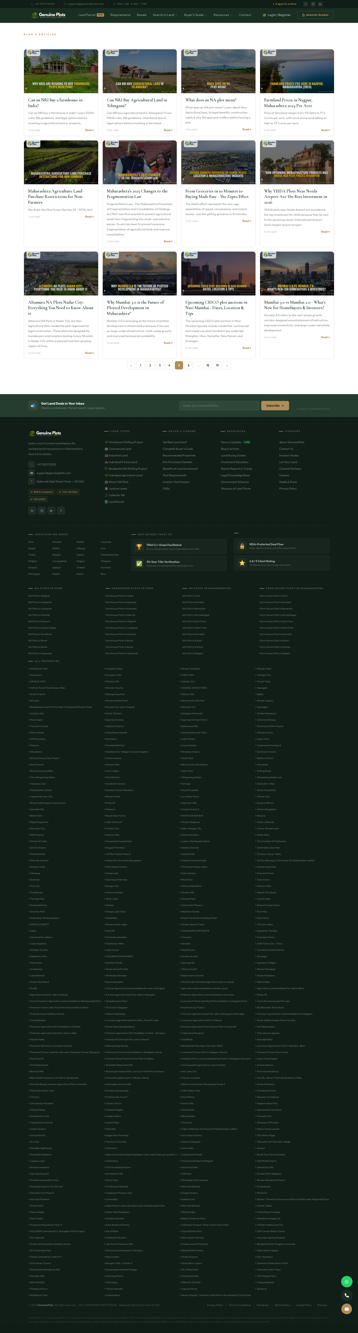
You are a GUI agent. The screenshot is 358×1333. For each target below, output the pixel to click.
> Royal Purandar (189, 790)
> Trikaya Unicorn (37, 1288)
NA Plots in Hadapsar (40, 602)
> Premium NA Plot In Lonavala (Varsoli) (50, 1045)
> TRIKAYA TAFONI (189, 1282)
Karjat (31, 548)
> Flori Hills (261, 911)
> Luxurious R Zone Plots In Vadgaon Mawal (203, 1052)
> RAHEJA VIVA (37, 681)
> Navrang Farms (113, 1276)
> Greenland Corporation (118, 841)
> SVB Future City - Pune (268, 943)
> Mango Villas (263, 668)
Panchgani (34, 573)
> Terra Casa (111, 1180)
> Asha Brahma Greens (116, 1224)
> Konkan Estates (188, 1276)
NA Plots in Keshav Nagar (42, 627)
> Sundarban (35, 969)
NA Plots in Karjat (192, 640)
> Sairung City (187, 962)
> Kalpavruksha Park (266, 1103)
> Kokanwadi (111, 873)
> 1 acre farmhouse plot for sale (272, 1001)
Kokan (80, 573)
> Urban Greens (37, 1128)
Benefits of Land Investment (188, 468)
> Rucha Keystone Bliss (40, 770)
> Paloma (33, 745)
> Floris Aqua (35, 719)
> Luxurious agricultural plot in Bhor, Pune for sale (131, 1020)
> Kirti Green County (39, 1263)
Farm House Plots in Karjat (274, 640)
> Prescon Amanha (189, 1077)
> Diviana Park (187, 898)
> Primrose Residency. (267, 1071)
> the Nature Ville (113, 1173)
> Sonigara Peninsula (191, 713)
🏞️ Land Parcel (130, 501)
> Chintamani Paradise (40, 1103)
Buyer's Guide (195, 16)
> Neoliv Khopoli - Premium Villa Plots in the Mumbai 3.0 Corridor (215, 1295)
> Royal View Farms (115, 815)
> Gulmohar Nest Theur (268, 1269)
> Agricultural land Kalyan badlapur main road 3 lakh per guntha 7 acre (141, 1154)
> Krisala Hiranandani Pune (43, 1180)
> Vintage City (263, 675)
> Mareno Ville (263, 886)
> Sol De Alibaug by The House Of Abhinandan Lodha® (285, 860)
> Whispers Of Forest (266, 1122)
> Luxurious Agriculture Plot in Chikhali (200, 1020)
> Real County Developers (193, 764)
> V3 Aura (33, 1097)
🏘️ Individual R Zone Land (130, 462)
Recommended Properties (188, 455)
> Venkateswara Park (115, 1001)
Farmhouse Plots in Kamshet (121, 608)
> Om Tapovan (36, 1237)
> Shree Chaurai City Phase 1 (44, 758)
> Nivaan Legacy (264, 700)
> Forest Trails (262, 681)
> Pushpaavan (263, 1186)
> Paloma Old (111, 681)
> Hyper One (262, 738)
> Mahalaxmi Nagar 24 (267, 1218)
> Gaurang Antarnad (115, 879)
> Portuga (184, 783)
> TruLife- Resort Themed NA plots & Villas (278, 1077)
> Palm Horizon (187, 873)
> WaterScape (187, 1212)
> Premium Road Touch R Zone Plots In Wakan (129, 1058)
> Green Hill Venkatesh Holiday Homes (49, 1244)
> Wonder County (113, 687)
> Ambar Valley (263, 1205)
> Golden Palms (112, 1116)
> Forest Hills (186, 1103)
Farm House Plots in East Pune (276, 621)
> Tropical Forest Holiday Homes (46, 1013)
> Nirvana (33, 700)
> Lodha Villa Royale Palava (194, 841)
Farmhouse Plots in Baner (119, 646)
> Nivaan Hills (186, 892)
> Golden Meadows (265, 713)
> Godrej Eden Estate (40, 790)
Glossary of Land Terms (246, 488)
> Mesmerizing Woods (116, 1045)
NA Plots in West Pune (194, 627)
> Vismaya (185, 937)
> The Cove (185, 1122)
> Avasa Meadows (265, 975)
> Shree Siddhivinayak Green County (275, 1020)
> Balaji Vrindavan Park (192, 1218)
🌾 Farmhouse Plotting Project (130, 442)
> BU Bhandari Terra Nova (269, 1007)
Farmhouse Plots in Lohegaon (121, 627)
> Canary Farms (113, 1103)
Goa (103, 548)
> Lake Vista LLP (113, 822)
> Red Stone (186, 879)
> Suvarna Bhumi (264, 802)
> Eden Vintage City (190, 828)
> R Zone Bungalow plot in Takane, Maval (126, 1077)
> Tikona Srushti (188, 969)
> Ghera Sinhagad (265, 969)
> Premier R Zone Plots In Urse (271, 1052)
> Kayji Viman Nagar (266, 1058)
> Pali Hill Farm (112, 777)
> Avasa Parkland (264, 1084)
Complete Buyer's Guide (188, 448)
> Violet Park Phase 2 (191, 905)
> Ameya (260, 1148)
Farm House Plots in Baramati (276, 608)
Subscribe (275, 405)
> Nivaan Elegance (189, 822)
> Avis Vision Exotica (190, 1135)
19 (217, 365)
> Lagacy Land (36, 1160)
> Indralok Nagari (113, 1109)
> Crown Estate (187, 745)
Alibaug (80, 548)
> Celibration (111, 1160)
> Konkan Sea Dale (265, 866)
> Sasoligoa (261, 707)
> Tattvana (185, 1173)
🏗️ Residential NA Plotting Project (130, 468)
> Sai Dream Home (265, 751)
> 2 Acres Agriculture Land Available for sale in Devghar (134, 988)
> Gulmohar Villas (265, 783)
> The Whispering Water (41, 777)
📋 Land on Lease (130, 488)
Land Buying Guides (246, 455)
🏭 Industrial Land (130, 455)
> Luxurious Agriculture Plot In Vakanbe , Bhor (280, 1045)
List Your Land (304, 462)
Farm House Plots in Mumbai (275, 602)
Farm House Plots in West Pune (277, 627)
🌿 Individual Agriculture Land (130, 475)
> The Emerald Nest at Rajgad (196, 1160)
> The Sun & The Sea (115, 1141)
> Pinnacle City (263, 1116)
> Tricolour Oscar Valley (268, 854)
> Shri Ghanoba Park (39, 1250)
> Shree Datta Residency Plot (44, 1269)
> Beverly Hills (36, 1071)
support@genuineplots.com (84, 4)
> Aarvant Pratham (39, 1199)
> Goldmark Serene (114, 783)
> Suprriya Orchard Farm (193, 719)
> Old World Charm (265, 1160)
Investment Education (246, 462)
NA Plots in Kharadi (39, 614)
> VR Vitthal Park (188, 1269)
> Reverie (260, 815)
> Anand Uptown (264, 1065)
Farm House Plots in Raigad (275, 653)
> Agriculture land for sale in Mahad (48, 994)
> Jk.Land (33, 1141)
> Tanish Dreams (188, 1256)
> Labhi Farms (187, 738)
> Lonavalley (111, 1199)
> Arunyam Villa (112, 675)
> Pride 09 (109, 802)
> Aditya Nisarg (36, 1109)
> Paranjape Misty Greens (193, 1180)
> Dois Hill (109, 930)
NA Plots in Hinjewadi (40, 653)
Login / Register (277, 16)
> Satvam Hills (111, 764)
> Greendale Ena (37, 905)
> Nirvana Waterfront (116, 700)
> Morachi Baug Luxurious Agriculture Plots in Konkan (57, 1084)
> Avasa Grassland (265, 790)
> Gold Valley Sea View (267, 847)
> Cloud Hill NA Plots (190, 1231)
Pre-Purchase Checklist (188, 462)
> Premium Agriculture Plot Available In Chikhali (54, 1026)
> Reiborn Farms (264, 758)
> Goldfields (186, 1039)
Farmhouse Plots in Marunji (120, 614)
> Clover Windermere (267, 828)
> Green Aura (35, 1205)
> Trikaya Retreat (264, 1282)
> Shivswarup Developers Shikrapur (123, 1250)
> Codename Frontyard (268, 745)
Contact (245, 16)
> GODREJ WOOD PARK (193, 687)
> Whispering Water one (268, 777)
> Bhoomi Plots (112, 796)
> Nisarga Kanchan (114, 694)
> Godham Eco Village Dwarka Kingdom (126, 751)
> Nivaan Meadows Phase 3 (270, 1180)
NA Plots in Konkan (192, 646)
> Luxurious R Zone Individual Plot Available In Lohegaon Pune (213, 1001)
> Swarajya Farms (265, 937)
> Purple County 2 (189, 809)
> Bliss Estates (187, 1116)
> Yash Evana (35, 1218)
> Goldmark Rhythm (115, 1237)
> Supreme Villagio (265, 962)
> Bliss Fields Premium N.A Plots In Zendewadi (53, 1077)
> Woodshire (35, 751)
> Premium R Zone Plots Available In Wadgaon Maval (133, 1052)
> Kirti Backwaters (265, 1026)
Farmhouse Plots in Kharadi (120, 634)
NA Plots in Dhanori (39, 621)
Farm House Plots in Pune (273, 595)
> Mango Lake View (115, 911)
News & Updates (246, 442)
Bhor (103, 573)
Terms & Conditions (240, 1305)
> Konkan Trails (36, 866)
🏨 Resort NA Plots (130, 482)
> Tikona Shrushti (113, 1288)
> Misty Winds (36, 732)
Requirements (121, 16)
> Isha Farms (262, 917)
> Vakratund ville (264, 1167)
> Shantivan (110, 1148)
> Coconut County (38, 726)
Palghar (32, 561)
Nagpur (80, 561)
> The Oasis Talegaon (115, 1007)
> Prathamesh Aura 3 (115, 1097)
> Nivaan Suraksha (189, 668)
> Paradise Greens (189, 751)
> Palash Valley (36, 1039)
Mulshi (56, 548)
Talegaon (106, 561)
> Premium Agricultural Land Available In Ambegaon (284, 1013)
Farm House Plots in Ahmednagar (278, 614)
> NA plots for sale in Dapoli (119, 707)
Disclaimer (263, 1305)
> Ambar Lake (36, 713)
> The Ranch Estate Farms (269, 949)
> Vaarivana (35, 962)
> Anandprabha (263, 1039)
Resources (223, 16)
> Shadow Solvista (114, 1218)
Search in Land (165, 16)
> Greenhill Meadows (39, 1154)
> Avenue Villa (111, 834)
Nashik (80, 541)
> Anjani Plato (111, 1122)
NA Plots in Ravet (37, 640)
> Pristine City (111, 828)
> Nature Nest (111, 1256)
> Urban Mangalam (265, 809)
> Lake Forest (111, 949)
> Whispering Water (190, 777)
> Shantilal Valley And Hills (118, 1065)
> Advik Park (186, 758)
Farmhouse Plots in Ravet (119, 640)
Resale (142, 16)
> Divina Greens (37, 847)
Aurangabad (60, 561)
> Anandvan (261, 764)
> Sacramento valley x (40, 937)
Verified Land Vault (188, 442)
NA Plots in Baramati (193, 608)
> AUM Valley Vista (189, 1090)
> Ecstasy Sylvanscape (116, 1090)
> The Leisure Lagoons (267, 1033)
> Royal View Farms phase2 (270, 1154)
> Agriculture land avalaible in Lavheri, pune (203, 988)
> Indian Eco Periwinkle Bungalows (123, 860)
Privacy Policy (304, 488)
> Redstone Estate (189, 911)
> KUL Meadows (264, 1256)
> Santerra (261, 1288)
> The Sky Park (36, 898)
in (306, 4)
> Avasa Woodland (38, 981)
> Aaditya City (187, 1199)
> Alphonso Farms (114, 726)
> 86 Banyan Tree (37, 1295)
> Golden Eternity (189, 847)
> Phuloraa (261, 1192)
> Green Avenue (112, 758)
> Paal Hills (110, 1128)
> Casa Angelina (37, 943)
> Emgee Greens (188, 1192)
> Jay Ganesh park (38, 1173)
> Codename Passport (191, 1033)
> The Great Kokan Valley (193, 866)
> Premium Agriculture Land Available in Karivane (206, 994)
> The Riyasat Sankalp (116, 1186)
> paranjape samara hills (117, 1084)
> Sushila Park (187, 854)
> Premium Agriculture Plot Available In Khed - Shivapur (134, 1033)
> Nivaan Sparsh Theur (192, 924)
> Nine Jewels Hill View (191, 1237)
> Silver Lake (111, 898)
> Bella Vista (35, 815)
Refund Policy (283, 1305)
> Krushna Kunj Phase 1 (192, 1007)
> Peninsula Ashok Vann (41, 1090)
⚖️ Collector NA (130, 495)
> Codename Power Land (118, 1192)
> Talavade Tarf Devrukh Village (272, 1141)
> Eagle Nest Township (116, 1135)
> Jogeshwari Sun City (40, 796)
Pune (31, 541)
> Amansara (35, 675)
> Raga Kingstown (38, 822)
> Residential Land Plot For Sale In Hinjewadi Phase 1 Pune (60, 707)
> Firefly (32, 988)
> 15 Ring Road (263, 770)
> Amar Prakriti (36, 694)
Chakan (80, 567)
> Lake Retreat (36, 975)
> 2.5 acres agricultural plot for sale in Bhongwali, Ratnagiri (212, 1013)
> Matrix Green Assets (267, 1128)
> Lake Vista (186, 770)
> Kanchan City (36, 828)
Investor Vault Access (188, 482)
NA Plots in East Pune (194, 621)
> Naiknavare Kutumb (191, 975)
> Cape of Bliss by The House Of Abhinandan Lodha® (208, 1128)
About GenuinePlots (304, 442)
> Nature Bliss (262, 981)
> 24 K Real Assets (38, 1065)
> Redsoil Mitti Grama (191, 1250)
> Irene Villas (186, 1148)
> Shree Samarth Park (116, 969)
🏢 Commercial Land (130, 448)
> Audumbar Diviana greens (43, 917)
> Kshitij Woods (36, 854)
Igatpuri (57, 567)
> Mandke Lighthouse (40, 1148)
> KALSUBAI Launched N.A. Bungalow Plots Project (56, 1231)
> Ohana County (264, 732)
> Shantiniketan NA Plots (193, 732)
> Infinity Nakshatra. (190, 886)
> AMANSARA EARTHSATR (194, 930)
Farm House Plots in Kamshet (276, 634)
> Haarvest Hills (188, 802)
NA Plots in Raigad (192, 653)
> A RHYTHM (186, 675)
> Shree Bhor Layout (190, 1263)
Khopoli (32, 567)
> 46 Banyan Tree (37, 668)
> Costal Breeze (36, 1020)
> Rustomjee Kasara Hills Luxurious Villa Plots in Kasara (134, 1071)
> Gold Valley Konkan (115, 866)
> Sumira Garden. (114, 892)
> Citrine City (262, 796)
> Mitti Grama (36, 834)
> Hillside (109, 905)
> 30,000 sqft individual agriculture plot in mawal (206, 981)
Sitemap (322, 1305)
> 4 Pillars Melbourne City (269, 1224)
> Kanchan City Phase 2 (41, 1192)
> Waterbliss (110, 917)
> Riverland (110, 738)
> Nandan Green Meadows (118, 790)
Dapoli (56, 573)
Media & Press (304, 482)
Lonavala (106, 541)
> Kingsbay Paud (113, 668)
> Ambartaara (112, 1295)
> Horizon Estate (188, 1167)
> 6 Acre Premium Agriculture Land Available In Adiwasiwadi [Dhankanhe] (65, 1001)
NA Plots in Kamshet (193, 634)
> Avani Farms (36, 764)
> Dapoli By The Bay (266, 930)
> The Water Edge (265, 1135)
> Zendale (184, 943)
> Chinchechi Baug (265, 719)
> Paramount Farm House (269, 726)
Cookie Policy (303, 1305)
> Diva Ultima (186, 1097)
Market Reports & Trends (246, 468)
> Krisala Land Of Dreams (193, 1244)
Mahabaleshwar (110, 554)
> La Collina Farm (189, 796)
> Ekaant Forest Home (267, 905)
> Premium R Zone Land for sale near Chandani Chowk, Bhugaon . (64, 1052)
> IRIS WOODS (36, 1282)
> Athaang (34, 873)
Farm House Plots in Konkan (275, 646)
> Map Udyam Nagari (267, 1250)
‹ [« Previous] (131, 365)
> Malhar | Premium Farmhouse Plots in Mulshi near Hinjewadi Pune (292, 1199)
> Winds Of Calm (37, 841)
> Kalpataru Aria (37, 956)
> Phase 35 (261, 994)
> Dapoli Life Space (265, 892)
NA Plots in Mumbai (193, 602)
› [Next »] (226, 365)
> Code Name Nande (115, 732)
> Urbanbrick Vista (38, 1116)
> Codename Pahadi (190, 1154)
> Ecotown (34, 879)
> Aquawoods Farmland (268, 1109)
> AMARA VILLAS (37, 949)
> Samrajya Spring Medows (270, 1237)
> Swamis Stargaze (189, 1141)
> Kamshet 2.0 (187, 707)
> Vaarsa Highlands (114, 1013)
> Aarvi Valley (111, 770)
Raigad (57, 554)
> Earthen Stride (113, 962)
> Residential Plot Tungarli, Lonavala (275, 1244)
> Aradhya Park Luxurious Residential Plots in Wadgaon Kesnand (214, 1058)
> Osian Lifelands (264, 822)
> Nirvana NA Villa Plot (192, 700)
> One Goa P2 (36, 1058)
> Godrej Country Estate (192, 860)
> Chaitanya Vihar (114, 943)
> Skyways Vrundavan (267, 1097)
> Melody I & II (187, 681)
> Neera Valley (36, 1212)
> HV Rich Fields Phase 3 (117, 854)
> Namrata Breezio (189, 1186)
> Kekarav (109, 809)
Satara (80, 554)
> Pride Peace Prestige (267, 1212)
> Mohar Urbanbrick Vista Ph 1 (45, 1256)
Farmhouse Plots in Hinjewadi (121, 653)
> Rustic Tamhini (113, 713)
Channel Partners (304, 468)
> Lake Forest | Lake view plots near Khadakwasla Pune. (134, 1205)
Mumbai (57, 541)
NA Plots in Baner (37, 646)
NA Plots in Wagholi (39, 595)
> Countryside (262, 898)
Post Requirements (188, 475)
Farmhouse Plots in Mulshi (119, 595)
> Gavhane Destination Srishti (271, 1263)
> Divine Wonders (189, 834)
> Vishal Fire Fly (37, 1135)
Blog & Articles (246, 448)
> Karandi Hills (36, 809)
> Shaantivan (186, 1109)
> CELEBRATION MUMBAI (118, 956)
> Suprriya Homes (114, 719)
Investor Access (315, 16)
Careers (304, 475)
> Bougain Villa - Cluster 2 (118, 1263)
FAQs (188, 488)
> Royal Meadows (113, 981)
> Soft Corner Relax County (270, 1231)
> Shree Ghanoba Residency (119, 1026)
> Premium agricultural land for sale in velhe (52, 1033)
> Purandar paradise (115, 937)
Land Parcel (91, 16)
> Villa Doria (111, 1282)
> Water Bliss (262, 834)
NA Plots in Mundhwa (40, 634)
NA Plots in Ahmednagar (196, 614)
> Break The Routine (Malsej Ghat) (198, 917)
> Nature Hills (186, 694)
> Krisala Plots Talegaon (268, 1173)
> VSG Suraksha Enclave (117, 1167)
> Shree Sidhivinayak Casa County (47, 802)
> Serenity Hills (36, 1276)
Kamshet (106, 567)
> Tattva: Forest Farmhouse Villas (46, 687)
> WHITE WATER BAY (191, 815)
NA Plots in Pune (191, 595)
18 (207, 365)
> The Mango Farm (265, 1276)
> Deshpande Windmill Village (120, 1269)
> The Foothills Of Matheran (270, 841)
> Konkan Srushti (188, 956)
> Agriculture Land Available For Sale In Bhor (279, 988)
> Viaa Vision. (262, 879)
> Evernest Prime (264, 873)
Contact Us (304, 448)
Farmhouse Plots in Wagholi (120, 621)
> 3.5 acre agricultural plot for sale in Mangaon (129, 994)
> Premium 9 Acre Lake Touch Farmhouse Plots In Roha (58, 1007)
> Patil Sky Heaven (38, 860)
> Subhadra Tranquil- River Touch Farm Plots (204, 1224)
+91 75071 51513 (42, 4)
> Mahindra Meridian (115, 975)
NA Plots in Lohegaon (40, 608)
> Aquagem (261, 687)
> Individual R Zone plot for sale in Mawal (126, 1039)
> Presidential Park (114, 745)
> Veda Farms (187, 949)
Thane (31, 554)
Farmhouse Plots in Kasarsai (121, 602)
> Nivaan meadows (38, 1167)
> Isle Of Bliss (111, 1231)
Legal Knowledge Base (246, 475)
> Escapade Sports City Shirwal (45, 1186)
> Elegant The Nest (114, 847)
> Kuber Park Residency (117, 1212)
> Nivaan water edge (115, 924)
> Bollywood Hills (188, 726)
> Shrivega (261, 956)
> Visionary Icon (37, 783)
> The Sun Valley (264, 924)
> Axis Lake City (188, 1071)
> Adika (259, 694)
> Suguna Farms (188, 1288)
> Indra (32, 930)
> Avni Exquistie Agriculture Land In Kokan (202, 1065)
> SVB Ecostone (37, 738)
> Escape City (111, 886)
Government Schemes (246, 482)
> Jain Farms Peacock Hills (118, 1244)
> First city (34, 886)
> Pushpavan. (35, 892)
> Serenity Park (36, 911)
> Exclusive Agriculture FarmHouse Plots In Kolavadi (207, 1026)
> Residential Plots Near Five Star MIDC (201, 1045)
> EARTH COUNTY (38, 924)
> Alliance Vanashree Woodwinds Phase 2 (202, 1084)
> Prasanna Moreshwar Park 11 (45, 1224)
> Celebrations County (40, 1122)
